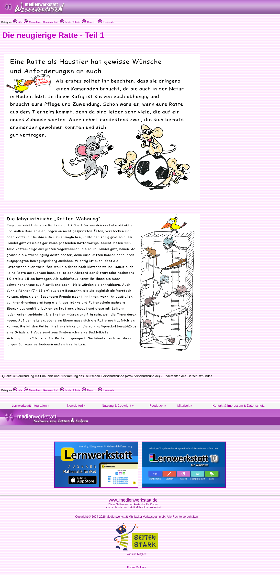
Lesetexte (106, 22)
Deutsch (89, 22)
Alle (17, 22)
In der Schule (70, 22)
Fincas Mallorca (136, 567)
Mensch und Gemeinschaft (41, 22)
